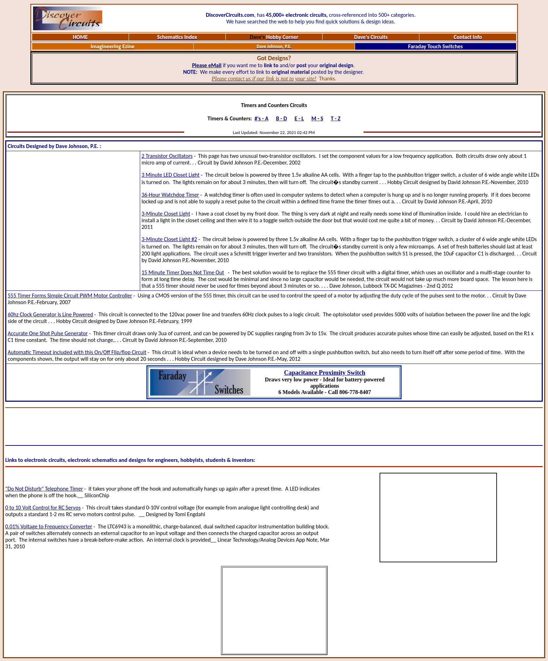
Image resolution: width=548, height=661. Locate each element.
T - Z (335, 118)
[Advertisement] (73, 221)
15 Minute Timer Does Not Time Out (183, 272)
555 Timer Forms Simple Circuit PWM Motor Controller (70, 295)
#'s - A (261, 118)
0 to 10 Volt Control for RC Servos (43, 507)
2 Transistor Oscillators (167, 156)
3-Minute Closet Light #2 (169, 239)
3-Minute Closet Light (166, 213)
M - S (317, 118)
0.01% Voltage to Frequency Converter (48, 526)
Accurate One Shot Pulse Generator (48, 333)
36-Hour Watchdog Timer (170, 194)
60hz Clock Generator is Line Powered (50, 314)
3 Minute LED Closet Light (171, 174)
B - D (281, 118)
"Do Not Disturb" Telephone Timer (44, 488)
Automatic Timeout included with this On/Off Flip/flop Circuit (77, 352)
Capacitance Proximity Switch (325, 372)
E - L (299, 118)
